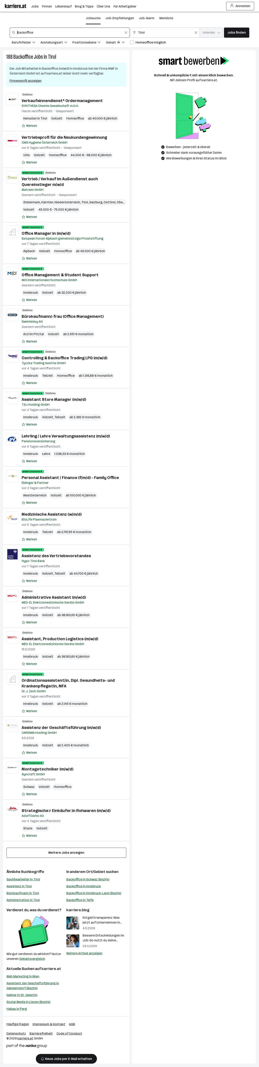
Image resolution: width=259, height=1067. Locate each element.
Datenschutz (16, 1033)
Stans (27, 828)
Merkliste (166, 18)
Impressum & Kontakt (49, 1024)
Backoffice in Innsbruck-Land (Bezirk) (93, 893)
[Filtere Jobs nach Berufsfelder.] (26, 43)
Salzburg (95, 202)
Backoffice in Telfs (80, 900)
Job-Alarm (146, 18)
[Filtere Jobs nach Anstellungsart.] (56, 43)
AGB (72, 1024)
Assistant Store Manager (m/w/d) (54, 399)
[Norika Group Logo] (26, 1046)
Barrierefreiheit (41, 1033)
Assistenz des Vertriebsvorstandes (56, 555)
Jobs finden (236, 32)
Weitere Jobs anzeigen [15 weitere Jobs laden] (66, 853)
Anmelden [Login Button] (240, 6)
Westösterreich (35, 495)
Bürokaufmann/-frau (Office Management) (63, 316)
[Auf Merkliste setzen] (29, 125)
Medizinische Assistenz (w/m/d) (52, 514)
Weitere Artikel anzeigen (84, 953)
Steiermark (31, 202)
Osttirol (110, 202)
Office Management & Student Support (60, 274)
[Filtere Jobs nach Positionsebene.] (89, 43)
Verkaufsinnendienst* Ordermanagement (62, 100)
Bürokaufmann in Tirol (22, 893)
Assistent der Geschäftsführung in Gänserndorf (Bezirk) (32, 985)
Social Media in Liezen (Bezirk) (28, 1002)
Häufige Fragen (17, 1024)
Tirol (52, 56)
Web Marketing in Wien (22, 976)
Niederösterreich (67, 202)
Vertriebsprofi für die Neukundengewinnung (64, 137)
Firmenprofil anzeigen (25, 81)
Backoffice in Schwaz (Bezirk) (87, 879)
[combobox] (70, 33)
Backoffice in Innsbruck (83, 886)
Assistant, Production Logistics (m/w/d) (60, 638)
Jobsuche (93, 18)
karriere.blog (77, 910)
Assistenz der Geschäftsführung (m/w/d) (61, 727)
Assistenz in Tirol (19, 886)
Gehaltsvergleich (32, 959)
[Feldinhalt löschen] (126, 33)
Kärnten (47, 202)
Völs (26, 155)
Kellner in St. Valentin (21, 995)
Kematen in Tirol (35, 118)
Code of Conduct (69, 1033)
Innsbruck (30, 292)
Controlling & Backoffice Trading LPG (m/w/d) (64, 357)
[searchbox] (70, 33)
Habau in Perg (16, 1009)
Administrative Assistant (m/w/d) (54, 597)
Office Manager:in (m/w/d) (46, 233)
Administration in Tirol (23, 900)
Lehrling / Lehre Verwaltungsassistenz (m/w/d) (66, 436)
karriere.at (51, 969)
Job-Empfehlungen (119, 18)
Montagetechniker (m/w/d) (47, 769)
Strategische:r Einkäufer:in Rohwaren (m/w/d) (66, 810)
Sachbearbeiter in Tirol (23, 879)
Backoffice (23, 56)
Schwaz (29, 787)
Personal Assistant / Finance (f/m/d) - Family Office (70, 477)
